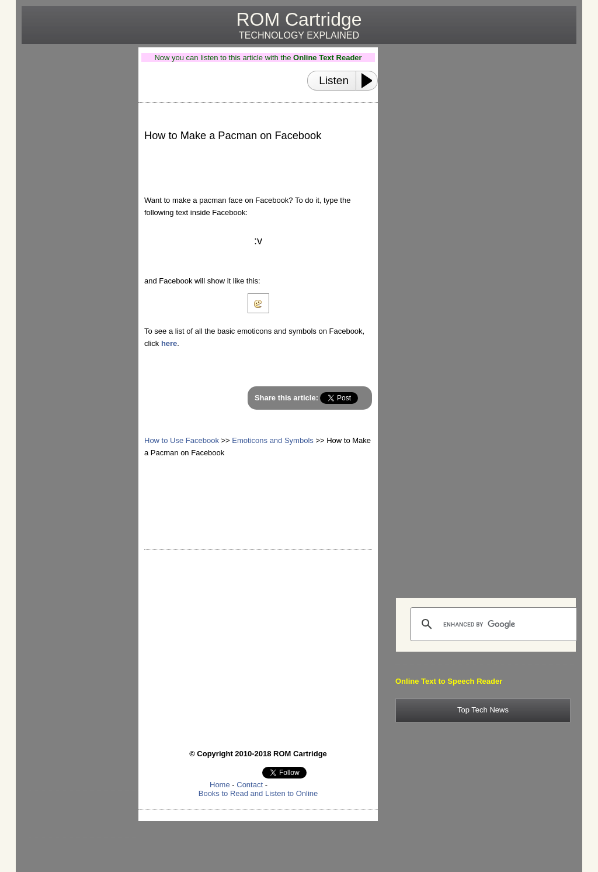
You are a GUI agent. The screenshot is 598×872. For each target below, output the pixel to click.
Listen (334, 80)
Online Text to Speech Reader (448, 681)
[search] (494, 624)
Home (220, 784)
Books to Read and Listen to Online (258, 793)
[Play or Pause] (370, 80)
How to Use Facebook (181, 440)
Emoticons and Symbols (272, 440)
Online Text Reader (327, 57)
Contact (250, 784)
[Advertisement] (75, 222)
